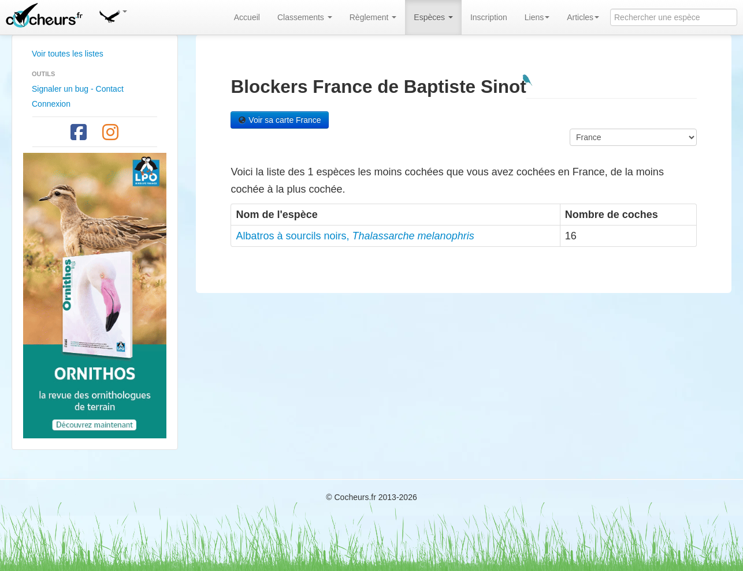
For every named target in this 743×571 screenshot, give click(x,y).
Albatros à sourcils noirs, (355, 236)
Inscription (488, 17)
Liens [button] (537, 17)
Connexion (51, 103)
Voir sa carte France (279, 120)
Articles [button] (583, 17)
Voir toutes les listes (67, 53)
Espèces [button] (433, 17)
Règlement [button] (373, 17)
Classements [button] (304, 17)
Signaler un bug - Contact (78, 88)
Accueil (247, 17)
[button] (112, 14)
